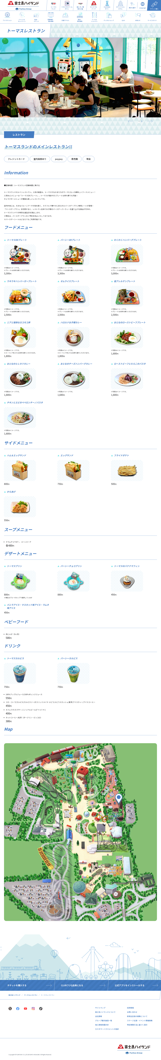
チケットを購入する (16, 985)
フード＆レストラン (30, 995)
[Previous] (132, 121)
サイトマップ (100, 1007)
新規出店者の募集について (137, 1016)
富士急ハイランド (14, 995)
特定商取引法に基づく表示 (137, 1024)
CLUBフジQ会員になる (72, 985)
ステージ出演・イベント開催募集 (140, 1020)
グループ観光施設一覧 (103, 1020)
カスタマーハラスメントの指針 (107, 1029)
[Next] (149, 121)
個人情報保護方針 (102, 1024)
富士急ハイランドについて (105, 1012)
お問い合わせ (132, 1012)
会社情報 (98, 1016)
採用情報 (130, 1007)
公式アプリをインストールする (129, 985)
